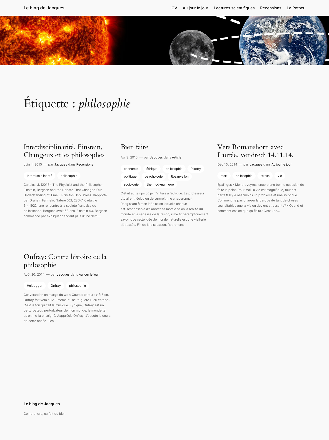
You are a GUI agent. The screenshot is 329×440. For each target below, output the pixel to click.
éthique (151, 169)
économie (131, 169)
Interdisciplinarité (39, 176)
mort (224, 176)
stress (265, 176)
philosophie (68, 176)
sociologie (131, 184)
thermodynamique (160, 184)
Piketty (196, 169)
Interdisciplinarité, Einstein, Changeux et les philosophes (64, 151)
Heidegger (34, 285)
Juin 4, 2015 (33, 164)
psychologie (154, 176)
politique (130, 176)
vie (280, 176)
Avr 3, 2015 (129, 157)
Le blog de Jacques (44, 7)
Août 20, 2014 (34, 274)
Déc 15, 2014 (227, 164)
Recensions (84, 164)
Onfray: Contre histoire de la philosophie (65, 261)
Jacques (60, 164)
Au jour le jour (282, 164)
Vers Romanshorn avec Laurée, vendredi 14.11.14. (255, 151)
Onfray (56, 285)
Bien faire (134, 147)
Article (176, 157)
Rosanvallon (180, 176)
